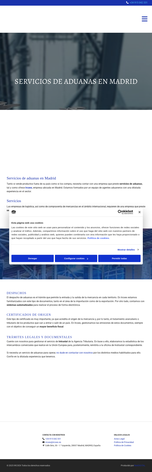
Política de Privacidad (124, 442)
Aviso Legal (119, 439)
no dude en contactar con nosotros (74, 352)
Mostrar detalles (126, 249)
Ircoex (28, 187)
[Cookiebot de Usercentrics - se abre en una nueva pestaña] (120, 212)
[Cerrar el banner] (139, 212)
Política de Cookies (122, 445)
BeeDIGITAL (139, 465)
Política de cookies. (98, 238)
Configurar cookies (76, 258)
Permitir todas (119, 258)
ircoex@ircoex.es (53, 442)
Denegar (32, 258)
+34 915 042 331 (139, 2)
